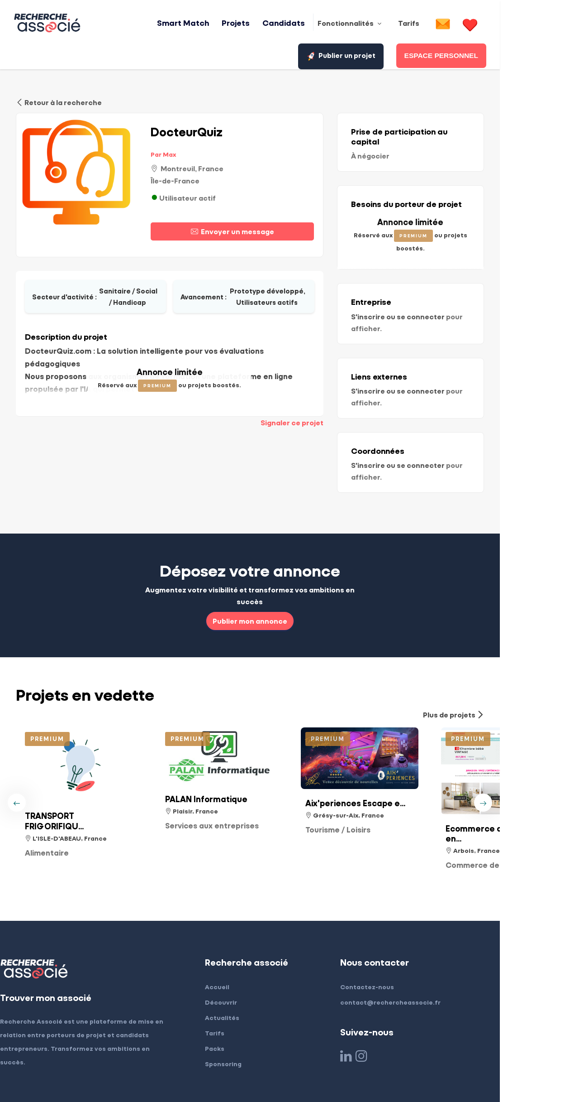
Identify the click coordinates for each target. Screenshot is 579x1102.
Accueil (252, 928)
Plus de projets (532, 655)
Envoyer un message (269, 229)
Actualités (257, 958)
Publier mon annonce (289, 562)
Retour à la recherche (59, 100)
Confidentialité (207, 1077)
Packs (249, 989)
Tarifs (249, 974)
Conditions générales (135, 1077)
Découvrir (256, 943)
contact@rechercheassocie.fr (434, 943)
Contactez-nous (411, 928)
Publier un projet (522, 24)
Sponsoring (258, 1005)
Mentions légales (59, 1077)
